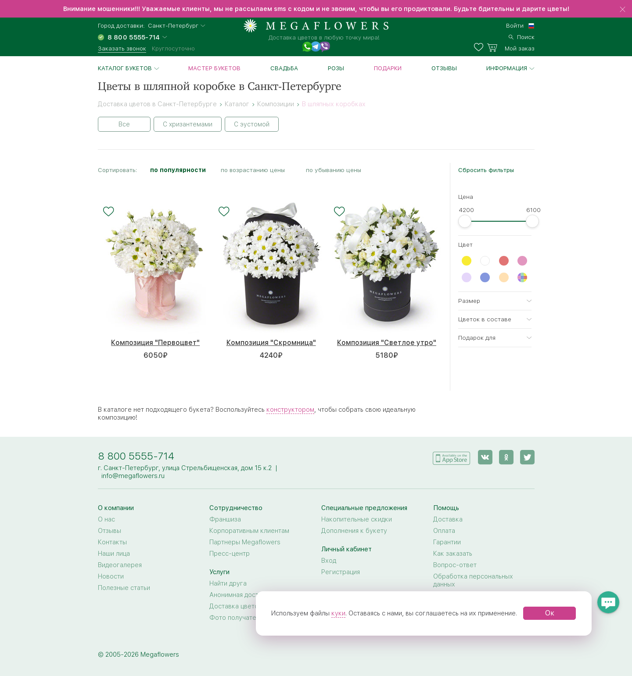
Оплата (444, 531)
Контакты (112, 542)
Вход (328, 561)
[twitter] (527, 457)
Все (124, 124)
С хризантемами (187, 124)
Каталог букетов (125, 68)
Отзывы (444, 68)
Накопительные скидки (356, 519)
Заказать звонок (122, 48)
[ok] (506, 457)
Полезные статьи (124, 588)
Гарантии (447, 542)
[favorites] (480, 47)
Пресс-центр (229, 553)
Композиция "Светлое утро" (386, 342)
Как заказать (452, 553)
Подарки (388, 68)
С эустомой (251, 124)
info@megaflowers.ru (133, 476)
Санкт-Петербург (173, 25)
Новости (111, 576)
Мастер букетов (214, 68)
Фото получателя (236, 618)
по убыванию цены (333, 169)
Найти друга (228, 583)
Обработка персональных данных (473, 580)
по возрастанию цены (253, 169)
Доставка (448, 519)
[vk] (485, 457)
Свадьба (284, 68)
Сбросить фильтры (486, 169)
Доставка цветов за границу (253, 606)
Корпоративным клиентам (249, 531)
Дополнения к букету (354, 531)
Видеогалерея (120, 565)
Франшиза (225, 519)
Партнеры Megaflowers (244, 542)
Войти (515, 25)
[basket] (511, 47)
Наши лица (114, 553)
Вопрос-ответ (455, 565)
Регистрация (340, 572)
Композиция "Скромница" (271, 342)
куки (338, 613)
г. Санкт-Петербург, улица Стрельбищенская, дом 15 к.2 (185, 468)
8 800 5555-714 (136, 456)
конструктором (290, 410)
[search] (522, 36)
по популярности (178, 169)
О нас (106, 519)
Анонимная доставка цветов (252, 595)
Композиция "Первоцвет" (155, 342)
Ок (549, 613)
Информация (506, 68)
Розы (336, 68)
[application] (451, 456)
